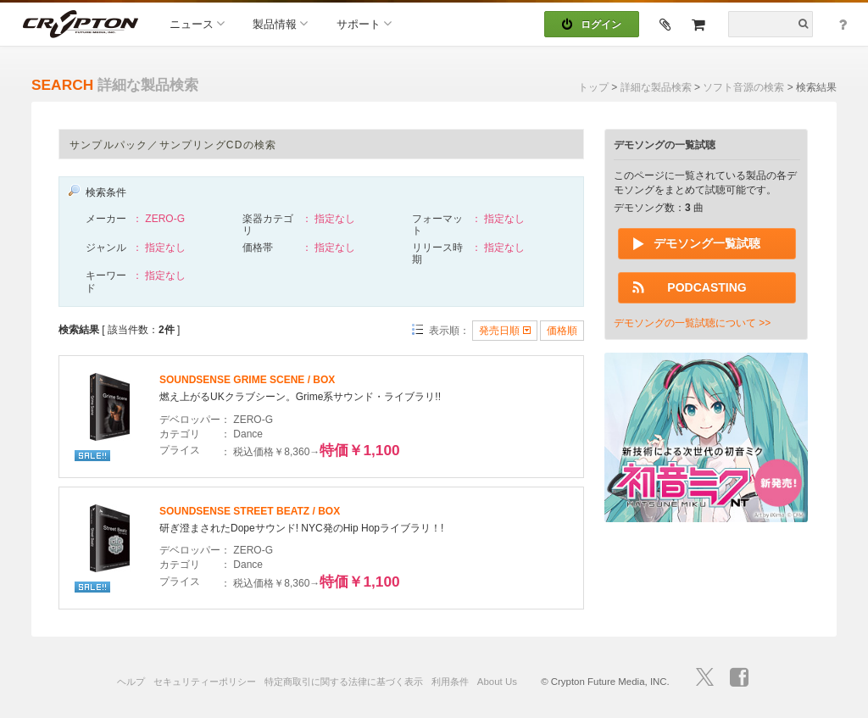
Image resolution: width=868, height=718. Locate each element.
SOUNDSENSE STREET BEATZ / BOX (249, 511)
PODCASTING (706, 287)
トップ (593, 87)
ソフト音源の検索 (743, 87)
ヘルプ (131, 681)
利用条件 (450, 681)
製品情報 (280, 23)
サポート (364, 23)
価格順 (562, 331)
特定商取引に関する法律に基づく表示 (343, 681)
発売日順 (504, 331)
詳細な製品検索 (656, 87)
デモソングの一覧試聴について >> (692, 323)
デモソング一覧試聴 (707, 243)
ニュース (197, 23)
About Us (497, 681)
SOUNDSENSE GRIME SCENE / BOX (247, 380)
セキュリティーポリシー (204, 681)
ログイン (591, 25)
